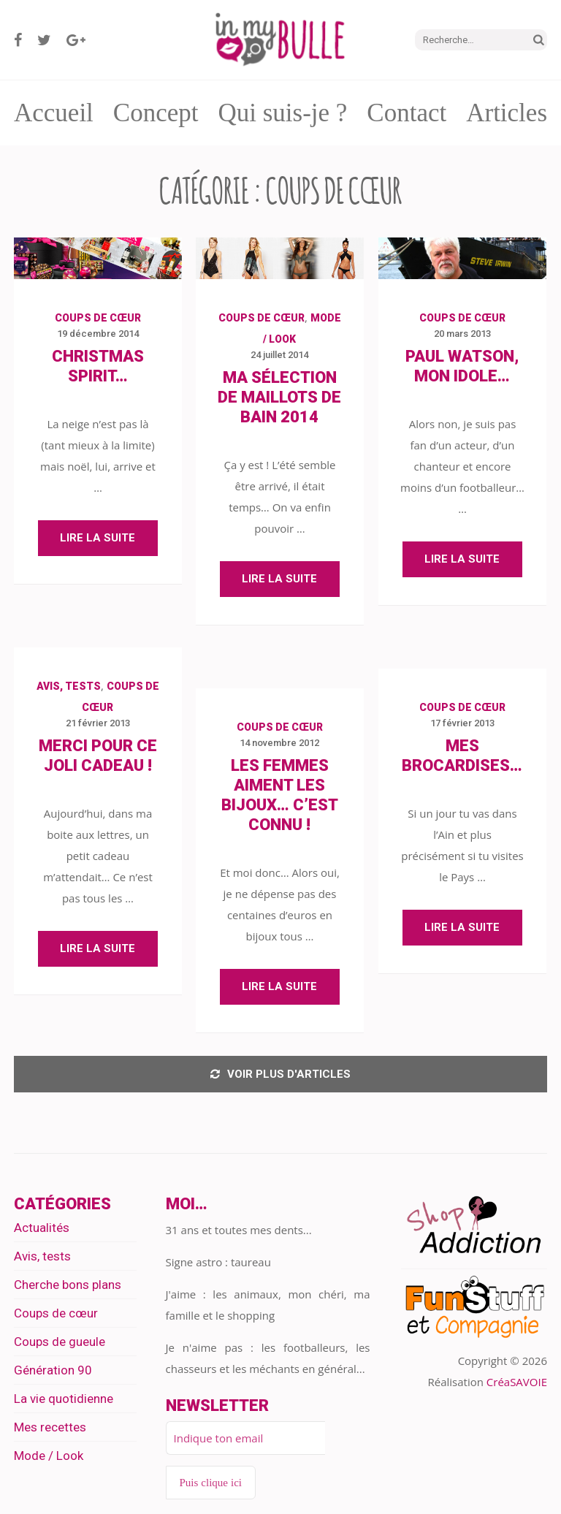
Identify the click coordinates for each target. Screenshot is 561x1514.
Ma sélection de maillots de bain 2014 (279, 397)
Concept (156, 113)
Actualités (41, 1227)
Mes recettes (50, 1427)
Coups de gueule (59, 1341)
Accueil (54, 113)
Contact (406, 113)
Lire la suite (97, 537)
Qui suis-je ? (282, 113)
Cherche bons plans (67, 1284)
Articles (506, 113)
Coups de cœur (98, 318)
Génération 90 (53, 1370)
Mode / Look (48, 1455)
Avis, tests (69, 686)
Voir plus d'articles (280, 1074)
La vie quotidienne (63, 1398)
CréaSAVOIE (516, 1381)
